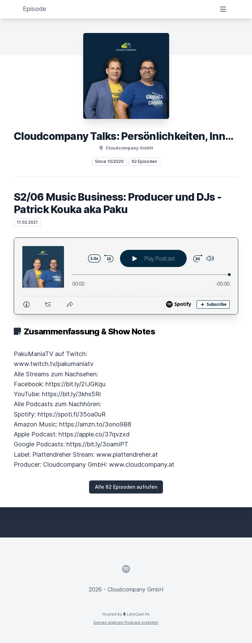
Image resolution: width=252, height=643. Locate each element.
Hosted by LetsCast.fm (126, 614)
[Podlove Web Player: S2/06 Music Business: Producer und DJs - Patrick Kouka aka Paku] (126, 276)
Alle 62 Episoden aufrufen (126, 487)
